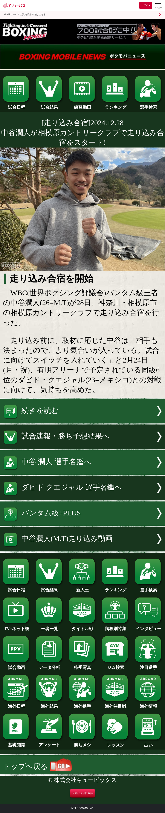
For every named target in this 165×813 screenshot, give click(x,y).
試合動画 (16, 665)
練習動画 (82, 105)
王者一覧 (49, 626)
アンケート (49, 742)
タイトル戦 (82, 626)
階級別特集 (115, 626)
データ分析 (49, 665)
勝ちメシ (82, 742)
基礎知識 (16, 742)
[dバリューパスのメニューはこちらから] (158, 6)
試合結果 (49, 105)
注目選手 (148, 665)
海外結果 (49, 704)
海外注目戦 (115, 704)
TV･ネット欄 (16, 626)
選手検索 (148, 105)
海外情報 (148, 704)
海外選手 (82, 704)
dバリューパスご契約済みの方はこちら (25, 14)
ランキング (115, 105)
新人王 (82, 587)
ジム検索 (115, 665)
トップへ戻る (37, 766)
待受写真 (82, 665)
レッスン (115, 742)
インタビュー (148, 626)
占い (148, 742)
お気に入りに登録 (82, 793)
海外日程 (16, 704)
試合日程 (16, 105)
